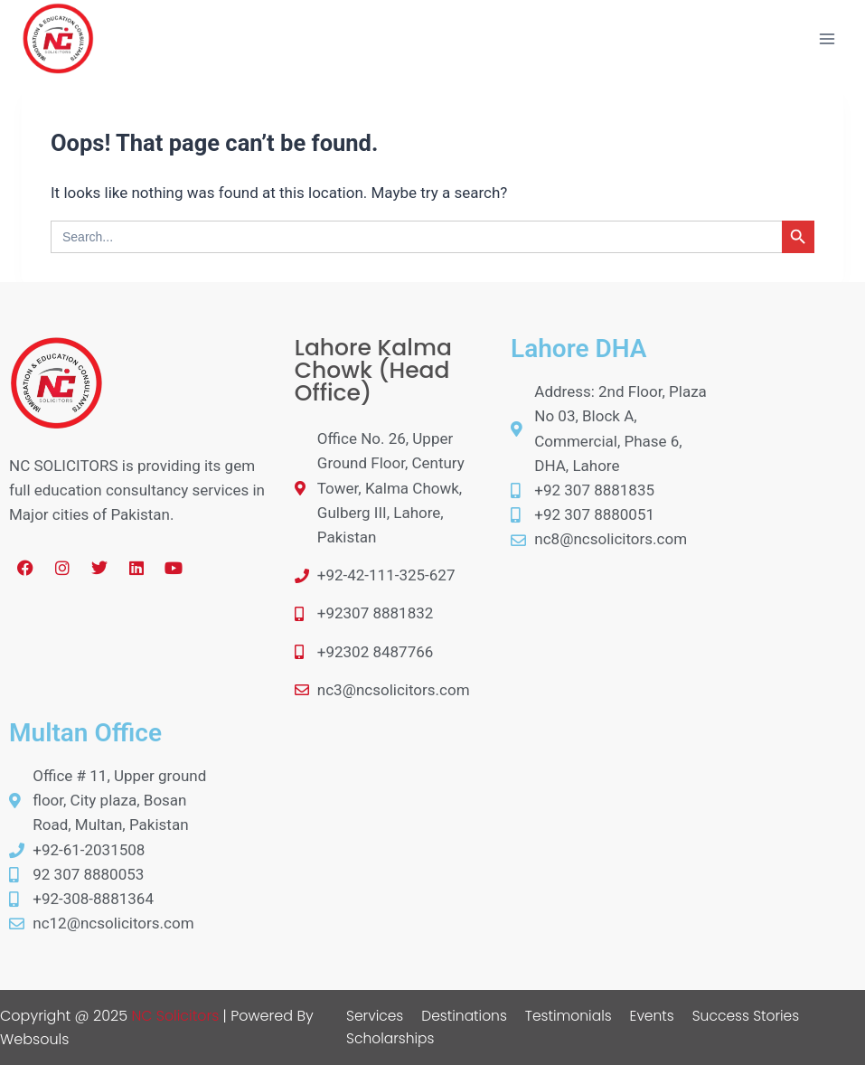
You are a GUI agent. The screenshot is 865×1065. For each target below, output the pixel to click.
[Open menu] (826, 38)
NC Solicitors (175, 1015)
